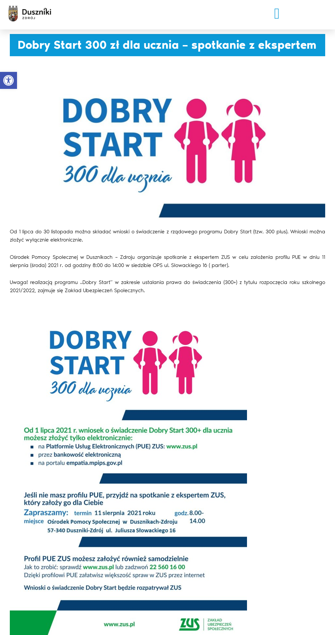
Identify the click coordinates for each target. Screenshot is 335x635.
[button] (277, 13)
